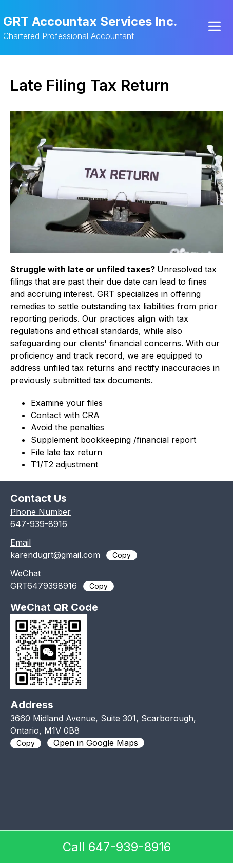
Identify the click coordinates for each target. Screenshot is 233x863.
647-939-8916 (38, 524)
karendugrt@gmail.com (55, 555)
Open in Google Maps (95, 743)
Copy (121, 555)
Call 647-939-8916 (117, 846)
